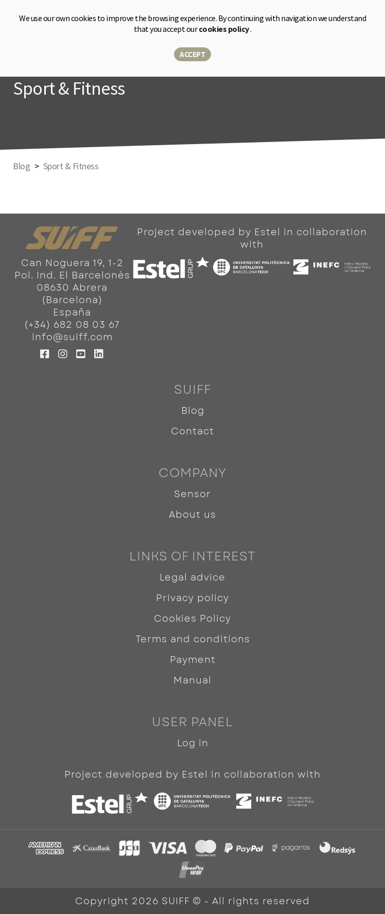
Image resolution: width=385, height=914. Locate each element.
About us (192, 514)
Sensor (192, 494)
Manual (192, 680)
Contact (192, 431)
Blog (192, 410)
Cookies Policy (192, 618)
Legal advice (192, 577)
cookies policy (225, 29)
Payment (193, 659)
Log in (192, 743)
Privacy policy (192, 598)
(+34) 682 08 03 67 (72, 324)
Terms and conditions (192, 639)
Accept (192, 54)
